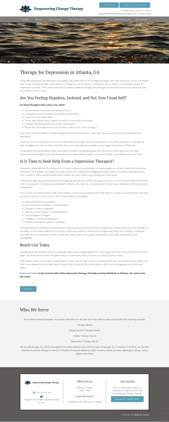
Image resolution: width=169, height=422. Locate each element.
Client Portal (100, 19)
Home (25, 19)
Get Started (76, 19)
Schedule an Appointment (135, 5)
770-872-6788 (144, 14)
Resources (120, 19)
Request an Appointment (127, 399)
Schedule (142, 19)
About (38, 19)
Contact (28, 289)
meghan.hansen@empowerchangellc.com (118, 14)
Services (54, 19)
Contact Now (109, 5)
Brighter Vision (141, 415)
